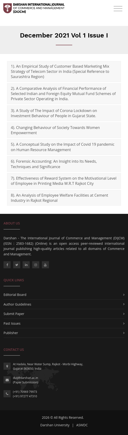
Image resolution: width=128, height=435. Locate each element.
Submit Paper (14, 313)
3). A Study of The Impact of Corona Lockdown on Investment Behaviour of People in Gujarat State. (54, 113)
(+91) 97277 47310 (25, 396)
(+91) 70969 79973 (25, 392)
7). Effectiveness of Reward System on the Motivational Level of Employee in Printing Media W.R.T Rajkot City (63, 181)
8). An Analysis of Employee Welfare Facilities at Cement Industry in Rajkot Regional (59, 198)
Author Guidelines (17, 304)
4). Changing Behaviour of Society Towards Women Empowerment (55, 130)
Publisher (11, 333)
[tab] (64, 71)
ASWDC (82, 425)
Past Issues (12, 323)
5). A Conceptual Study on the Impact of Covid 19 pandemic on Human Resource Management (62, 147)
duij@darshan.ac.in (25, 378)
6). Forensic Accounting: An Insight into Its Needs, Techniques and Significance (54, 164)
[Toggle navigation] (118, 8)
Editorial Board (15, 294)
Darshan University (54, 425)
